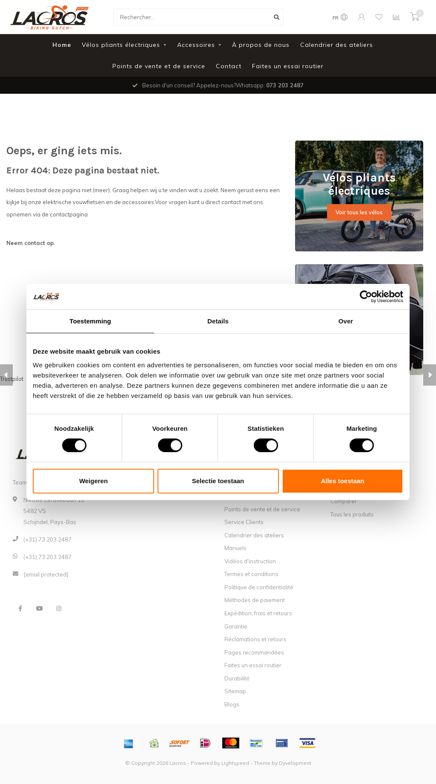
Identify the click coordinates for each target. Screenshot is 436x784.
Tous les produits (352, 514)
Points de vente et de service (158, 66)
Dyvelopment (295, 763)
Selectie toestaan (218, 480)
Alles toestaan (342, 480)
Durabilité (237, 678)
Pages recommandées (254, 652)
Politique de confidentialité (258, 587)
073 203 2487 (285, 85)
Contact (228, 66)
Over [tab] (345, 321)
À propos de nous (261, 45)
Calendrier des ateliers (336, 45)
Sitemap (235, 691)
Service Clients (244, 522)
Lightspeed (235, 763)
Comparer (343, 501)
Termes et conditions (251, 574)
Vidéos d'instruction (250, 561)
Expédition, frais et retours (258, 613)
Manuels (235, 548)
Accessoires (196, 45)
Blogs (231, 704)
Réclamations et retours (255, 639)
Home (61, 45)
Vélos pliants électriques (121, 45)
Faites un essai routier (288, 66)
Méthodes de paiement (254, 600)
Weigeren (93, 480)
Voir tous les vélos (359, 212)
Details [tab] (218, 321)
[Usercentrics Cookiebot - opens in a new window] (366, 296)
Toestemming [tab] (90, 321)
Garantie (235, 626)
